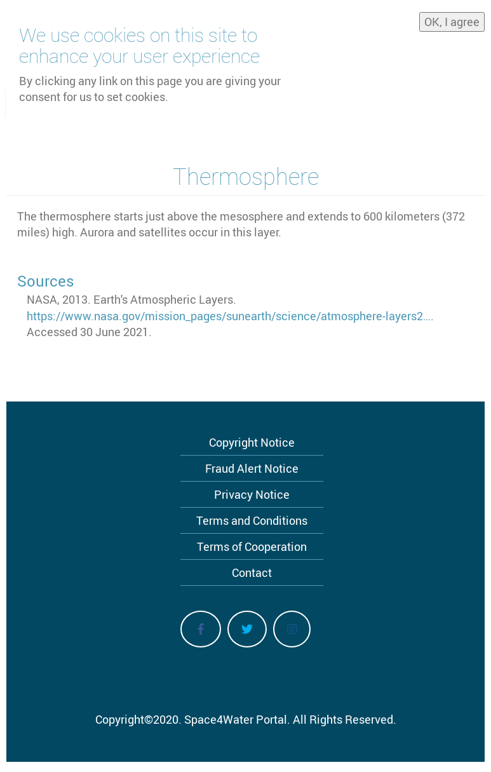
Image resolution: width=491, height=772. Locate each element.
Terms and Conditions (251, 520)
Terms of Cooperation (252, 546)
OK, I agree (452, 17)
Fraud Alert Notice (252, 468)
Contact (252, 572)
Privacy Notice (252, 494)
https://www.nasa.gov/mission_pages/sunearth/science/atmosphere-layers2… (229, 315)
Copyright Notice (252, 442)
